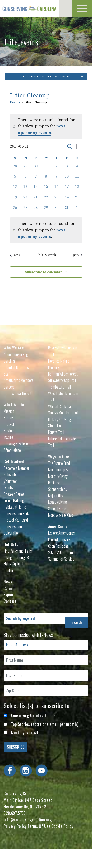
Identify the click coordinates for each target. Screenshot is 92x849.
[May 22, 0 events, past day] (46, 199)
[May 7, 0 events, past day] (35, 178)
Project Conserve (60, 539)
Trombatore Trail (59, 387)
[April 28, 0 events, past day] (15, 168)
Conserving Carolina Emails (33, 715)
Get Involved (14, 462)
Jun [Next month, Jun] (77, 255)
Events (15, 102)
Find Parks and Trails (18, 551)
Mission (9, 411)
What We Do (14, 405)
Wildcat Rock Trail (60, 406)
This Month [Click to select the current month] (46, 255)
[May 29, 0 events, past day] (46, 210)
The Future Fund (59, 463)
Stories (9, 418)
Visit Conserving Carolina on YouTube (41, 770)
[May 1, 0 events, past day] (46, 168)
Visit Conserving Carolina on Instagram (26, 770)
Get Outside (14, 544)
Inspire (8, 437)
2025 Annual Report (17, 393)
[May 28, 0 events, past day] (35, 210)
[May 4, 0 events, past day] (77, 168)
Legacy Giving (57, 502)
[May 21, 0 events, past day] (35, 199)
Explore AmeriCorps (61, 533)
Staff (7, 374)
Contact (10, 601)
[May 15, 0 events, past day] (46, 189)
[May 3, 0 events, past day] (67, 168)
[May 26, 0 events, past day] (15, 210)
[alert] (46, 230)
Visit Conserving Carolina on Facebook (10, 770)
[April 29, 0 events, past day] (25, 168)
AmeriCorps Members (19, 380)
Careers (9, 387)
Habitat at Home (15, 507)
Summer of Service (61, 559)
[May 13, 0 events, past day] (25, 189)
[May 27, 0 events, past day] (25, 210)
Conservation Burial (17, 513)
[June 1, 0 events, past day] (77, 210)
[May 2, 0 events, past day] (56, 168)
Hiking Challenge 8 (16, 557)
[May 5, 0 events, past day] (15, 178)
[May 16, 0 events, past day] (56, 189)
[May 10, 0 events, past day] (67, 178)
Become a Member (16, 468)
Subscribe (11, 474)
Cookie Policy (62, 826)
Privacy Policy (15, 826)
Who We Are (14, 348)
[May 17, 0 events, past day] (67, 189)
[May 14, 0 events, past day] (35, 189)
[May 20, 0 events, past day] (25, 199)
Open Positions (58, 546)
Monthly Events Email (28, 732)
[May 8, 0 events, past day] (46, 178)
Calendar (11, 588)
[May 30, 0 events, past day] (56, 210)
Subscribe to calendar (43, 272)
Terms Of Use (39, 826)
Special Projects (59, 509)
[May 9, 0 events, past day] (56, 178)
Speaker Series (14, 494)
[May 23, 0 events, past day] (56, 199)
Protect (9, 424)
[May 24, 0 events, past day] (67, 199)
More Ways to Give (60, 515)
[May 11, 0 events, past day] (77, 178)
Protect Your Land (16, 520)
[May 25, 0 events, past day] (77, 199)
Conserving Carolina (30, 8)
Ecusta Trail (56, 432)
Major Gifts (55, 496)
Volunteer (10, 481)
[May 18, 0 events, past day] (77, 189)
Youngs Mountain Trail (63, 413)
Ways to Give (58, 457)
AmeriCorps (57, 527)
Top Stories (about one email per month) (44, 724)
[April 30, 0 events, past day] (35, 168)
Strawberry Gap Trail (62, 380)
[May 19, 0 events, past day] (15, 199)
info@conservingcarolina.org (28, 820)
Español (10, 595)
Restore (9, 431)
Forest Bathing (14, 500)
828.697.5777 (15, 813)
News (8, 582)
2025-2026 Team (60, 552)
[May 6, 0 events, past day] (25, 178)
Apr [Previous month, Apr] (15, 255)
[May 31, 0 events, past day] (67, 210)
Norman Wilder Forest (63, 374)
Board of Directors (16, 367)
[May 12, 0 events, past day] (15, 189)
